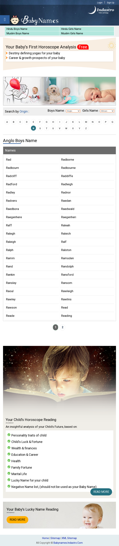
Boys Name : (56, 110)
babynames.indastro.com (68, 542)
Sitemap (55, 538)
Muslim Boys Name (18, 33)
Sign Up (110, 2)
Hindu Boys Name (17, 29)
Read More (101, 491)
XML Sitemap (69, 538)
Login (99, 2)
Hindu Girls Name (71, 29)
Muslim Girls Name (72, 33)
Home (45, 538)
